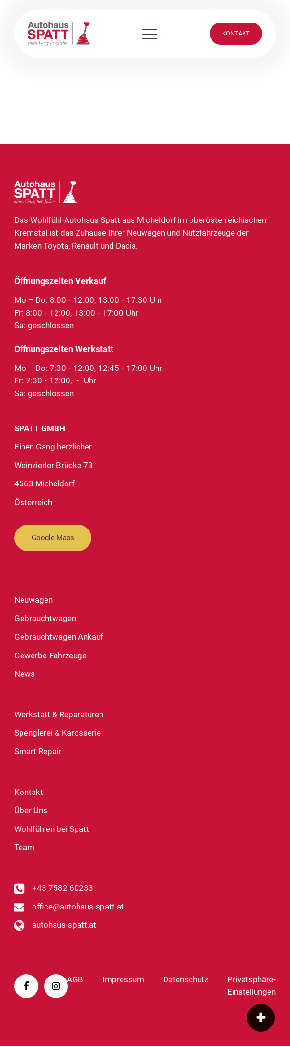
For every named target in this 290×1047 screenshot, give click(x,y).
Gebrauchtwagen (45, 619)
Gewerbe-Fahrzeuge (50, 656)
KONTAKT (236, 33)
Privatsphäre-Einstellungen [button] (251, 987)
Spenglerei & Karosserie (57, 733)
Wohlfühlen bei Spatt (51, 829)
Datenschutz (185, 980)
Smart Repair (37, 752)
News (24, 674)
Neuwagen (33, 600)
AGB (75, 980)
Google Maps (53, 538)
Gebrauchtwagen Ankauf (58, 637)
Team (24, 848)
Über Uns (30, 811)
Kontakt (28, 792)
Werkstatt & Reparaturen (58, 715)
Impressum (123, 980)
